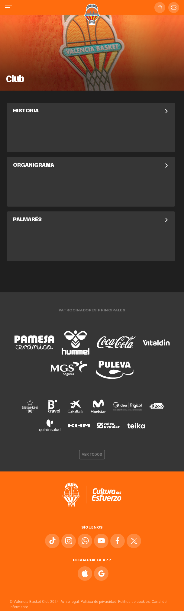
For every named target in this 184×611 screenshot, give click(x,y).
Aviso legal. (70, 602)
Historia (91, 111)
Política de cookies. (134, 602)
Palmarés (91, 219)
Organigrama (91, 165)
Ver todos (92, 454)
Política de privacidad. (99, 602)
